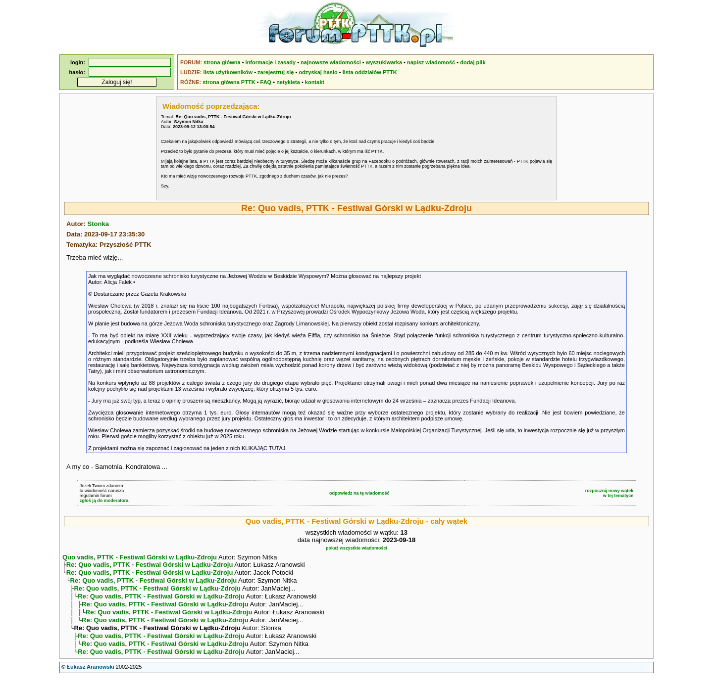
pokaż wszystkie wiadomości (356, 548)
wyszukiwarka (384, 62)
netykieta (288, 82)
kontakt (314, 82)
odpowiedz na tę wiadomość (359, 493)
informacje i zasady (271, 62)
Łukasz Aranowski (90, 679)
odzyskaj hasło (318, 72)
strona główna (222, 62)
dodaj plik (472, 62)
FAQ (266, 82)
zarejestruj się (275, 72)
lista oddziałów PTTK (370, 72)
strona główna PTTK (229, 82)
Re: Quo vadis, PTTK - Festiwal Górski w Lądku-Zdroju (149, 565)
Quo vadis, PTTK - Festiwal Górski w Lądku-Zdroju (139, 557)
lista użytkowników (228, 72)
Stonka (98, 224)
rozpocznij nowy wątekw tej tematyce (609, 493)
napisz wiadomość (431, 62)
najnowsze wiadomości (331, 62)
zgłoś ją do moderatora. (105, 500)
